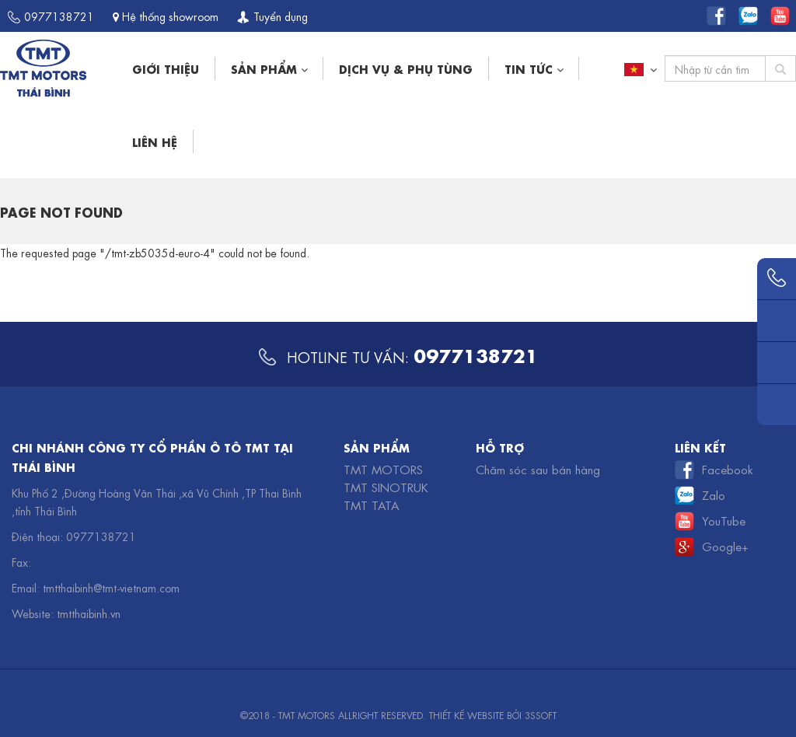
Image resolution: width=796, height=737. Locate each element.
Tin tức (533, 68)
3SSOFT (541, 714)
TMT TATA (371, 504)
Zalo (713, 494)
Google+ (725, 546)
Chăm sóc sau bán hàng (538, 469)
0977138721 (51, 16)
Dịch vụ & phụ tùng (406, 68)
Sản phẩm (269, 68)
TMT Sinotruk (386, 486)
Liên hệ (154, 141)
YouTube (723, 520)
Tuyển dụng (272, 16)
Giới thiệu (165, 68)
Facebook (727, 469)
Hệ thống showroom (165, 16)
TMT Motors (383, 469)
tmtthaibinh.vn (88, 613)
